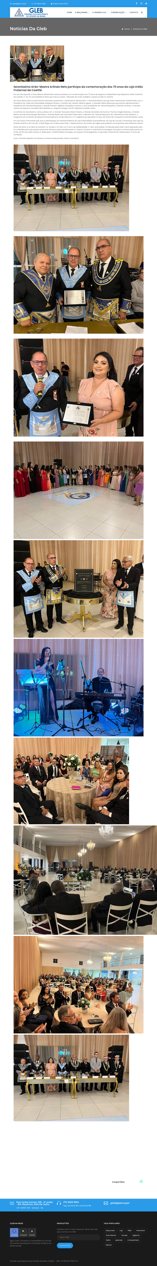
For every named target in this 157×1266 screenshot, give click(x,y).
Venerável (140, 1230)
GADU (108, 1240)
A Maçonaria (82, 12)
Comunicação (118, 12)
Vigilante (136, 1235)
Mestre (109, 1245)
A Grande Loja (100, 12)
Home (69, 12)
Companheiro (133, 1240)
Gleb (129, 1230)
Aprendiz (119, 1240)
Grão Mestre (111, 1235)
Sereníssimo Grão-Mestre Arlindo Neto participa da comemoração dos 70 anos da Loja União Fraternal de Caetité (78, 88)
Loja (121, 1230)
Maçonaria (110, 1230)
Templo (124, 1235)
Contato (134, 12)
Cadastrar (65, 1245)
